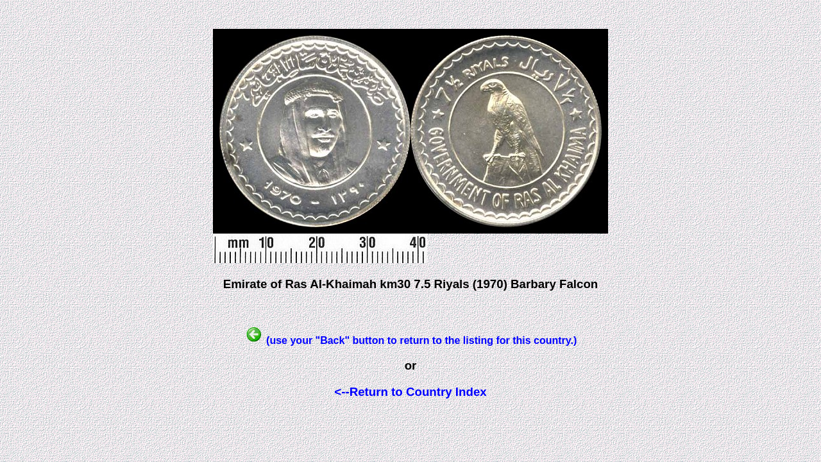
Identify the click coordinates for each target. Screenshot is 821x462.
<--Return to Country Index (410, 391)
